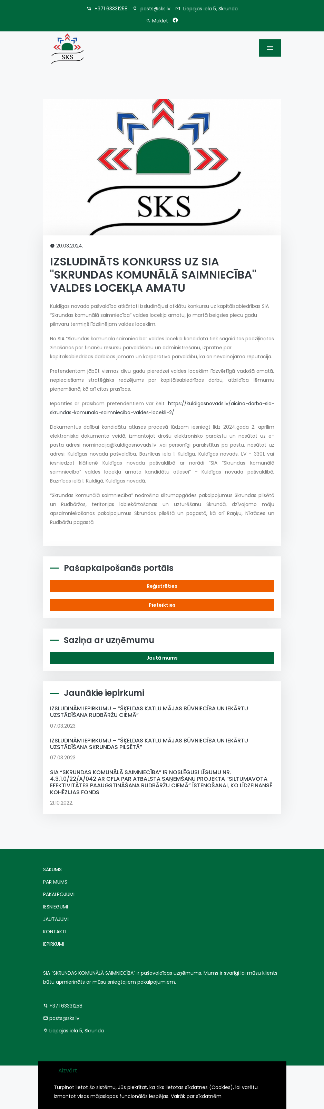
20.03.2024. (66, 245)
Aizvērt (67, 1070)
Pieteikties (162, 605)
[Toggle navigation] (270, 48)
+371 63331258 (107, 8)
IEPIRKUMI (53, 944)
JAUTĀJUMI (56, 919)
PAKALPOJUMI (59, 894)
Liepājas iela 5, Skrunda (206, 8)
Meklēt (157, 20)
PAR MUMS (55, 881)
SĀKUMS (52, 869)
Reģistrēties (162, 586)
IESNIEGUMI (55, 906)
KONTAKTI (54, 931)
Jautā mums (162, 657)
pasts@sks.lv (151, 8)
